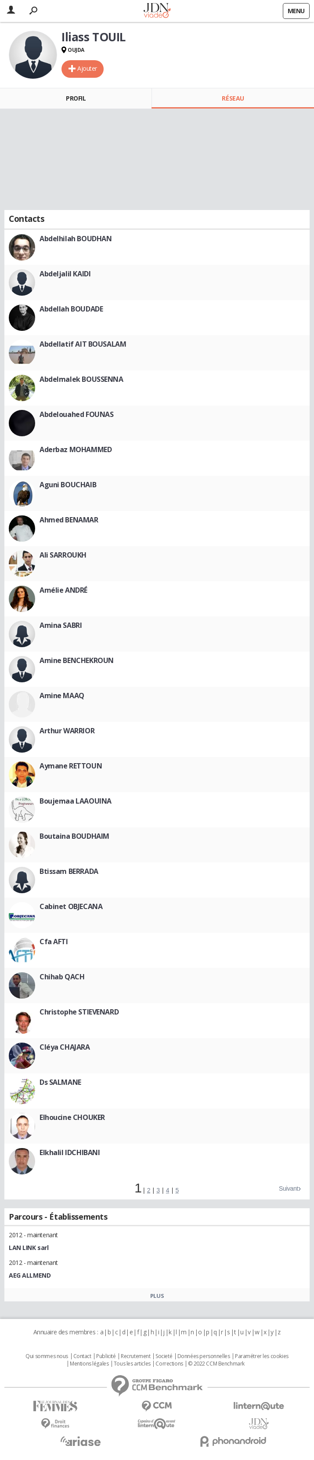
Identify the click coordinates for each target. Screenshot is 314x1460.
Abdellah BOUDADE (71, 309)
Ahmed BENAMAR (69, 520)
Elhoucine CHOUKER (72, 1117)
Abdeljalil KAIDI (65, 274)
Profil (76, 98)
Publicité (105, 1356)
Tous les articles (132, 1364)
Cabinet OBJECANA (71, 906)
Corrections (169, 1364)
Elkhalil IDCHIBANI (70, 1152)
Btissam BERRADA (69, 871)
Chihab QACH (62, 977)
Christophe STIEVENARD (79, 1012)
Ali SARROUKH (63, 555)
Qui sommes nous (46, 1356)
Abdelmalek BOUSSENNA (81, 379)
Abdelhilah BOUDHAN (76, 238)
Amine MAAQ (62, 695)
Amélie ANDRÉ (63, 590)
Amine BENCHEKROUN (77, 660)
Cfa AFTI (54, 941)
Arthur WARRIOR (67, 730)
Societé (163, 1356)
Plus (157, 1296)
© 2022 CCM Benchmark (216, 1364)
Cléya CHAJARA (65, 1047)
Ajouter (87, 68)
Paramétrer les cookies (262, 1356)
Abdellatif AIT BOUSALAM (83, 344)
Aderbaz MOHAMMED (76, 449)
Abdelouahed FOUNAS (76, 414)
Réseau (233, 98)
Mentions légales (89, 1364)
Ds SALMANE (60, 1082)
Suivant (288, 1188)
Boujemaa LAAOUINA (76, 801)
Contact (82, 1356)
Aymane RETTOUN (71, 766)
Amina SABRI (61, 625)
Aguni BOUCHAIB (68, 484)
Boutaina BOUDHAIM (74, 836)
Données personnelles (203, 1356)
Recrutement (135, 1356)
